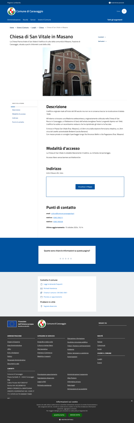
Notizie (99, 342)
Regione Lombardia (14, 2)
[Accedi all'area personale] (116, 2)
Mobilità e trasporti (44, 356)
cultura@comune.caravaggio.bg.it (62, 213)
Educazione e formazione (76, 338)
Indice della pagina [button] (18, 103)
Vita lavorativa (42, 349)
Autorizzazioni (72, 356)
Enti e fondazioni (13, 352)
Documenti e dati (13, 363)
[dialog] (67, 411)
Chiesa (41, 27)
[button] (67, 420)
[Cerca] (124, 11)
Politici (9, 356)
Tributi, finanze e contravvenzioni (78, 345)
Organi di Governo (13, 342)
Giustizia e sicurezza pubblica (77, 342)
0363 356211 (58, 217)
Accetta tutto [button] (59, 415)
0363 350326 (58, 221)
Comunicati (101, 345)
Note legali (71, 385)
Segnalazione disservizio (45, 378)
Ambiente (70, 349)
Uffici (9, 349)
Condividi (102, 37)
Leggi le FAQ (41, 381)
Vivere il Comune (23, 27)
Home (12, 27)
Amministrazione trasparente (77, 374)
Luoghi (34, 27)
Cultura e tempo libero (45, 345)
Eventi (99, 362)
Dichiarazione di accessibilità (77, 389)
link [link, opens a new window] (86, 411)
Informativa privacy (74, 381)
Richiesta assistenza (44, 385)
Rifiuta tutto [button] (75, 415)
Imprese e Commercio (44, 352)
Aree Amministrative (14, 345)
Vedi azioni (102, 41)
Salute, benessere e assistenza (77, 353)
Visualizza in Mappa (85, 187)
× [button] (131, 401)
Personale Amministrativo (16, 360)
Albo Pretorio (71, 378)
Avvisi (99, 349)
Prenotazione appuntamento (47, 374)
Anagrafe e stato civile (45, 342)
